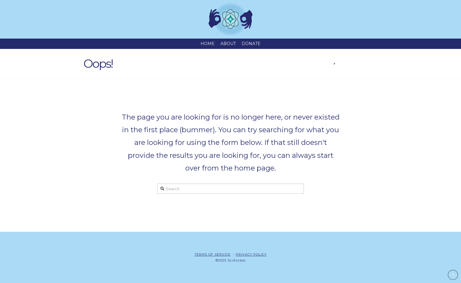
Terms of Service (212, 254)
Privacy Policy (251, 254)
